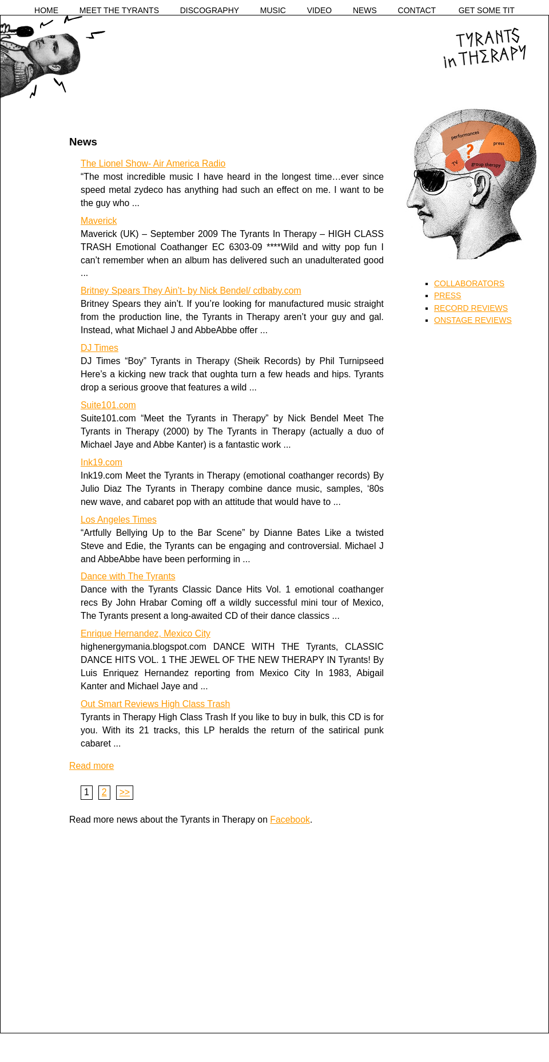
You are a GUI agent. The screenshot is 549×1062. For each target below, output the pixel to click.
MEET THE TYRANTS (119, 10)
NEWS (365, 10)
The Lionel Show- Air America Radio (153, 163)
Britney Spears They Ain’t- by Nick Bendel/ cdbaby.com (191, 290)
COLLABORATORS (469, 283)
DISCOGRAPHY (209, 10)
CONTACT (417, 10)
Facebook (290, 819)
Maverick (99, 221)
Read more (91, 766)
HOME (46, 10)
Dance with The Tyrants (128, 576)
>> (125, 792)
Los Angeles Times (119, 519)
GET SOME (487, 10)
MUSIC (273, 10)
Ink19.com (101, 462)
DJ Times (99, 348)
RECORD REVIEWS (471, 308)
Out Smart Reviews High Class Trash (155, 704)
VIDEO (319, 10)
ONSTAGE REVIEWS (473, 320)
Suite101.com (108, 405)
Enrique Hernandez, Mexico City (145, 633)
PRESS (447, 295)
